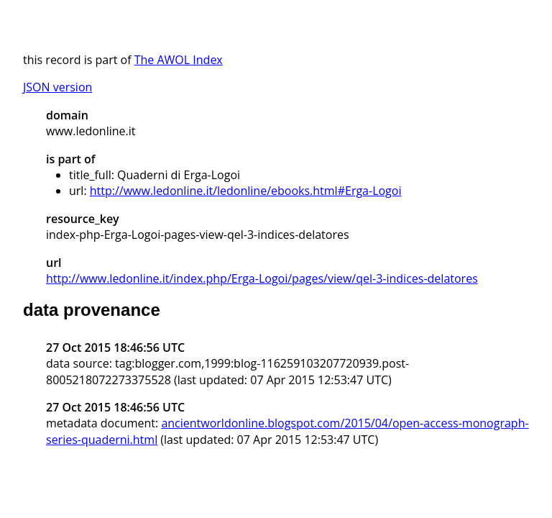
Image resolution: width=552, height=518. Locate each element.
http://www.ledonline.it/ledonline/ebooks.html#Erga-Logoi (246, 191)
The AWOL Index (178, 60)
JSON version (57, 87)
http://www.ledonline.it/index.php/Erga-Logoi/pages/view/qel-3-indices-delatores (262, 278)
